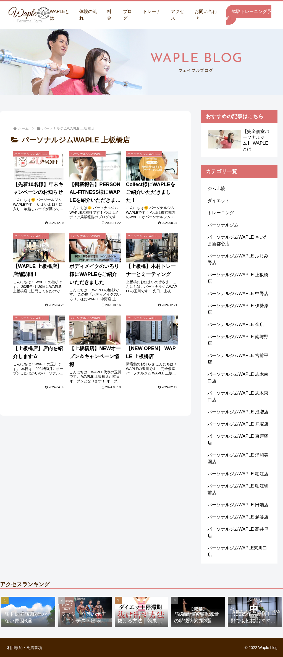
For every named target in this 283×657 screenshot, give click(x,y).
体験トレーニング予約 (248, 14)
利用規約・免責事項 (24, 647)
